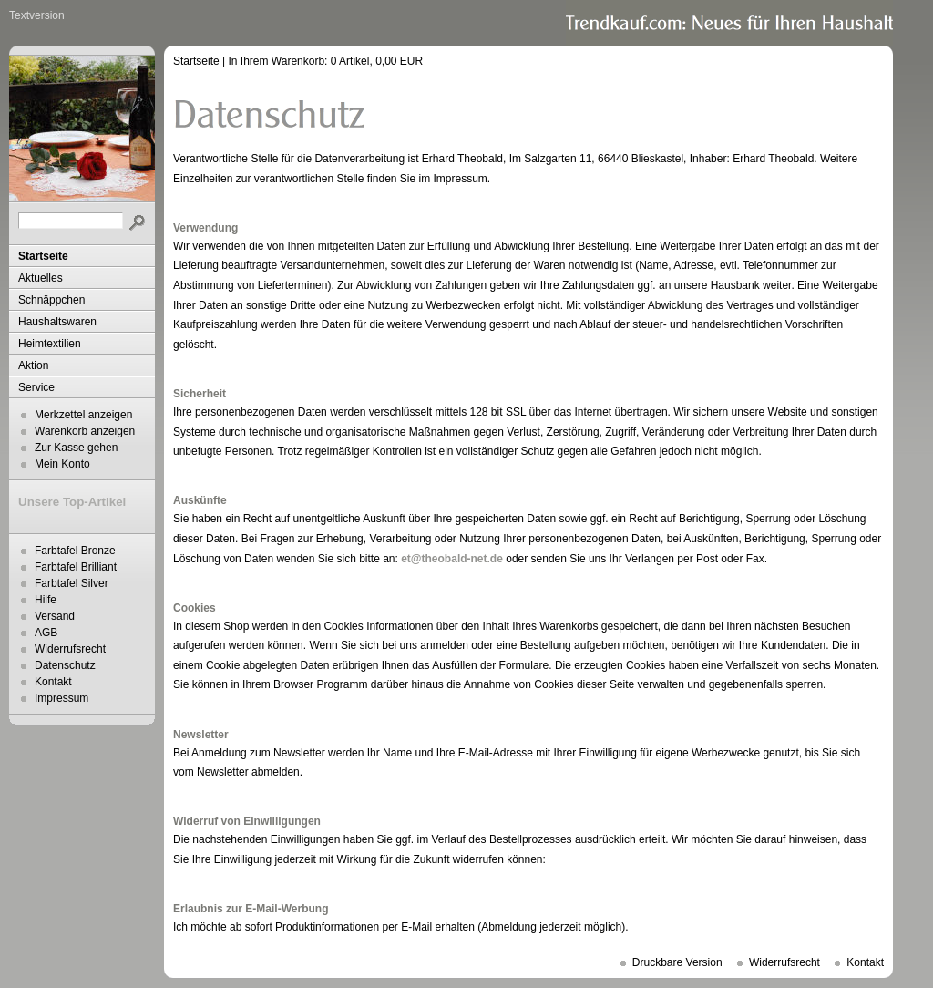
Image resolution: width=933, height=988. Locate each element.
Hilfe (45, 599)
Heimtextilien (49, 343)
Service (36, 387)
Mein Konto (62, 464)
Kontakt (53, 681)
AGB (46, 632)
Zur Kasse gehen (76, 447)
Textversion (37, 15)
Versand (55, 616)
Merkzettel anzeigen (83, 414)
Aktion (33, 365)
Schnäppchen (51, 299)
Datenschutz (65, 665)
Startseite (43, 256)
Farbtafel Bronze (75, 550)
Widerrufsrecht (70, 649)
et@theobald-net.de (452, 558)
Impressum (61, 698)
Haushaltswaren (57, 321)
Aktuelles (40, 278)
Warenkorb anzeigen (85, 431)
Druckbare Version (677, 962)
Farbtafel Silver (71, 583)
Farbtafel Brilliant (76, 567)
